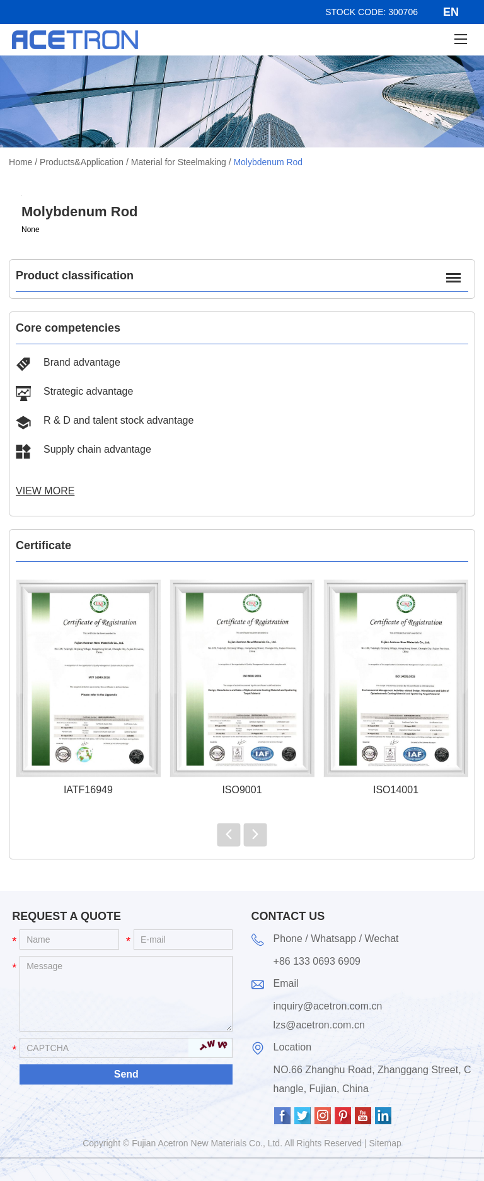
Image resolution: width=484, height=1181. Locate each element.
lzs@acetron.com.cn (319, 1025)
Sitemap (385, 1143)
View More (45, 491)
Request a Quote (66, 916)
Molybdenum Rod (267, 162)
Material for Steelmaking (178, 162)
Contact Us (288, 916)
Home (20, 162)
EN (451, 12)
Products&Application (82, 162)
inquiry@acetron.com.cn (328, 1006)
